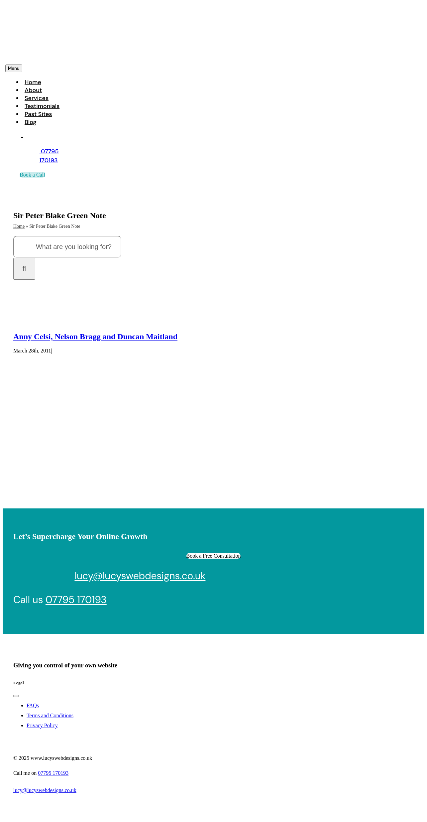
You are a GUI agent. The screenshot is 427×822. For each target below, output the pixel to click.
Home (19, 226)
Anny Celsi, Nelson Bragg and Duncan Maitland (95, 336)
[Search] (24, 269)
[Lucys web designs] (51, 55)
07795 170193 (76, 599)
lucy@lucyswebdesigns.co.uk (139, 575)
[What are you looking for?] (67, 247)
